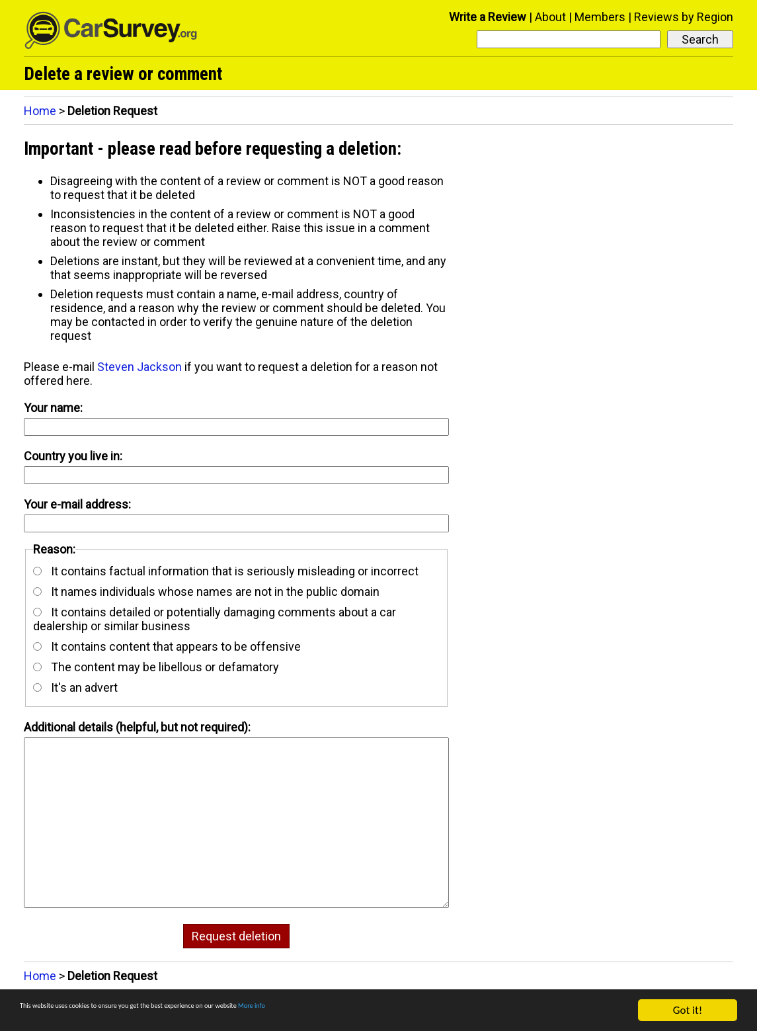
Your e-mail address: (77, 504)
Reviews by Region (683, 17)
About (550, 17)
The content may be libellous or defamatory (156, 667)
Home (40, 111)
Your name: (53, 408)
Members (600, 17)
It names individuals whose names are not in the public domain (206, 591)
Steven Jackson (139, 367)
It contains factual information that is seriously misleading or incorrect (225, 571)
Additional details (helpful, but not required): (137, 727)
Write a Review (487, 17)
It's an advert (75, 687)
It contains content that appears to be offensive (167, 646)
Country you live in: (73, 456)
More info (406, 1012)
